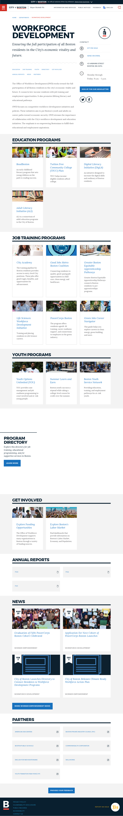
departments (24, 17)
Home (14, 17)
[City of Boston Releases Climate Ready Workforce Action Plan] (87, 676)
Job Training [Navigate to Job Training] (27, 69)
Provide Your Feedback (61, 790)
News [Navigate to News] (29, 74)
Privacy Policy (19, 802)
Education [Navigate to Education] (16, 69)
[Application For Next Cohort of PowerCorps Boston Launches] (87, 630)
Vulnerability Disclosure (24, 805)
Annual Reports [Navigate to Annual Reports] (18, 74)
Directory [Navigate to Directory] (45, 69)
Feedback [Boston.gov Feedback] (97, 7)
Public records (20, 808)
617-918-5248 (92, 48)
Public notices (84, 7)
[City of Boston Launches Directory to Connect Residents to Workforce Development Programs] (36, 676)
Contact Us (18, 814)
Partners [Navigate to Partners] (37, 74)
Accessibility (19, 811)
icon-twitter (83, 99)
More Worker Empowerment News (32, 706)
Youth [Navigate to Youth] (36, 69)
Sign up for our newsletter (95, 89)
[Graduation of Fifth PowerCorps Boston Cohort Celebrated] (36, 630)
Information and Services (65, 7)
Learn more (12, 463)
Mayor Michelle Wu (37, 7)
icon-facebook (89, 99)
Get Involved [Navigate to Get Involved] (57, 69)
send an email (93, 56)
